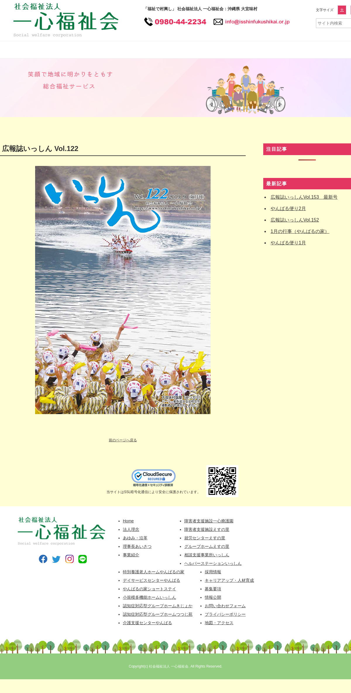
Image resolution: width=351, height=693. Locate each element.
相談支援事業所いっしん (206, 555)
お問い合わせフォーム (225, 605)
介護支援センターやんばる (147, 622)
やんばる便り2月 (288, 208)
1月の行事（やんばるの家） (300, 231)
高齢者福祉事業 (190, 50)
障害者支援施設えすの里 (206, 529)
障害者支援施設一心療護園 (208, 521)
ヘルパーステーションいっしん (213, 563)
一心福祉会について (76, 50)
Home (128, 521)
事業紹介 (131, 555)
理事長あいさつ (137, 546)
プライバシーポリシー (225, 614)
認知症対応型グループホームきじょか (157, 605)
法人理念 (131, 529)
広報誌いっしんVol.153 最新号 (304, 197)
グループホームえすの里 (206, 546)
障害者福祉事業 (136, 50)
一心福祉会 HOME (22, 50)
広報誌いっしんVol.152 (295, 219)
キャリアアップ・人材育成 (229, 580)
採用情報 (238, 50)
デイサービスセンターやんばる (151, 580)
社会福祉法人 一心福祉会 (168, 666)
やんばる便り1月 (288, 242)
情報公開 (282, 50)
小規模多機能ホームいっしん (149, 597)
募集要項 (213, 588)
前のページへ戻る (123, 440)
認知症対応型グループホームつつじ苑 (157, 614)
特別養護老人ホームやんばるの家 (153, 572)
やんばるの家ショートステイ (149, 588)
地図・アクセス (219, 622)
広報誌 (321, 50)
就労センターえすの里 (204, 538)
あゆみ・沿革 (135, 538)
